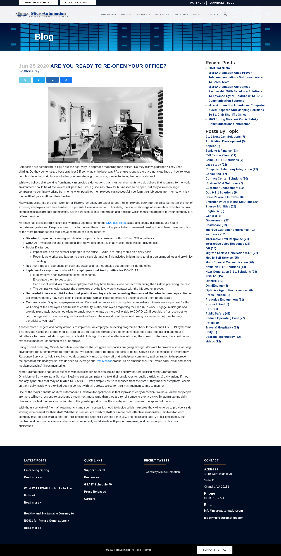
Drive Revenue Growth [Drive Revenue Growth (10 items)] (225, 197)
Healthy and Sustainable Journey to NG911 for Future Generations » (49, 517)
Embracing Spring (36, 470)
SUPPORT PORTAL (78, 2)
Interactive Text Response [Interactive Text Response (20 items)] (227, 239)
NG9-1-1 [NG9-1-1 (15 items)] (214, 276)
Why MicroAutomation (116, 14)
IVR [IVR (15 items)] (211, 248)
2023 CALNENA (219, 68)
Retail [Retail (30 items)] (213, 322)
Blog (231, 3)
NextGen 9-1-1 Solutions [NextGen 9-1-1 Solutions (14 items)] (226, 267)
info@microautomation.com (223, 510)
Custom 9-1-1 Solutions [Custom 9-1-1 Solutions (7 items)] (224, 183)
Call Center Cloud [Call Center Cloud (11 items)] (221, 155)
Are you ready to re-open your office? (108, 66)
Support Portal (94, 470)
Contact (213, 14)
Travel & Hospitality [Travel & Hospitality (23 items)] (222, 327)
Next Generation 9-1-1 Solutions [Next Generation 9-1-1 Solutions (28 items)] (231, 271)
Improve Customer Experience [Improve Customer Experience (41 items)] (230, 229)
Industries (182, 14)
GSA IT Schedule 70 (98, 484)
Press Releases (95, 491)
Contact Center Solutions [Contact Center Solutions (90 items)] (227, 178)
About (198, 14)
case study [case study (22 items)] (216, 164)
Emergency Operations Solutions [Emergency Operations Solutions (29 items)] (232, 201)
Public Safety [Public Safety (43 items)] (218, 313)
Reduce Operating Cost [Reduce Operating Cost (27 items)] (225, 318)
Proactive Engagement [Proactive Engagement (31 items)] (225, 299)
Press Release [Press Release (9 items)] (218, 294)
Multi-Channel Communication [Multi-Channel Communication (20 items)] (230, 262)
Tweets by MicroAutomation (162, 471)
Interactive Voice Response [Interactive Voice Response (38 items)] (228, 243)
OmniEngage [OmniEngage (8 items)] (217, 285)
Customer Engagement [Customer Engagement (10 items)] (225, 187)
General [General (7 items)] (213, 215)
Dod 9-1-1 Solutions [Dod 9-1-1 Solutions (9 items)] (221, 192)
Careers (90, 498)
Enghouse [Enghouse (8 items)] (215, 211)
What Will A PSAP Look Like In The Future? (48, 492)
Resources (216, 3)
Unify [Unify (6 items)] (211, 332)
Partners (197, 3)
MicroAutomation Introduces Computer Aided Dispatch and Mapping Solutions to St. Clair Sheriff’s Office (236, 110)
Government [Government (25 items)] (217, 220)
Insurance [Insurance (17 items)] (215, 234)
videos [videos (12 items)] (213, 341)
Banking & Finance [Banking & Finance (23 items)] (222, 150)
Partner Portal (38, 2)
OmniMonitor (104, 360)
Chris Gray (31, 71)
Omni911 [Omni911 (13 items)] (214, 280)
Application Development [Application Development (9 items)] (226, 141)
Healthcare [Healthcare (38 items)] (216, 225)
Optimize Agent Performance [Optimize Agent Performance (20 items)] (229, 290)
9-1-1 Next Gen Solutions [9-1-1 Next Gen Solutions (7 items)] (225, 136)
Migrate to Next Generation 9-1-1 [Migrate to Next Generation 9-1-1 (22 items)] (232, 253)
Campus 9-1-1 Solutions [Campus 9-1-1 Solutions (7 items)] (224, 159)
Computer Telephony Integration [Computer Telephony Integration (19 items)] (232, 169)
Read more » (33, 477)
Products (162, 14)
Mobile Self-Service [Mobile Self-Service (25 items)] (222, 257)
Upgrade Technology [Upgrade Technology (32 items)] (223, 336)
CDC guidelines (116, 222)
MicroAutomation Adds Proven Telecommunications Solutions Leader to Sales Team (236, 77)
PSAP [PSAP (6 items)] (212, 308)
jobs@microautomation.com (223, 517)
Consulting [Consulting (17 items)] (216, 173)
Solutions (143, 14)
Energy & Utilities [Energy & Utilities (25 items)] (221, 206)
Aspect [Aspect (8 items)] (213, 146)
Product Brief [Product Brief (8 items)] (217, 304)
